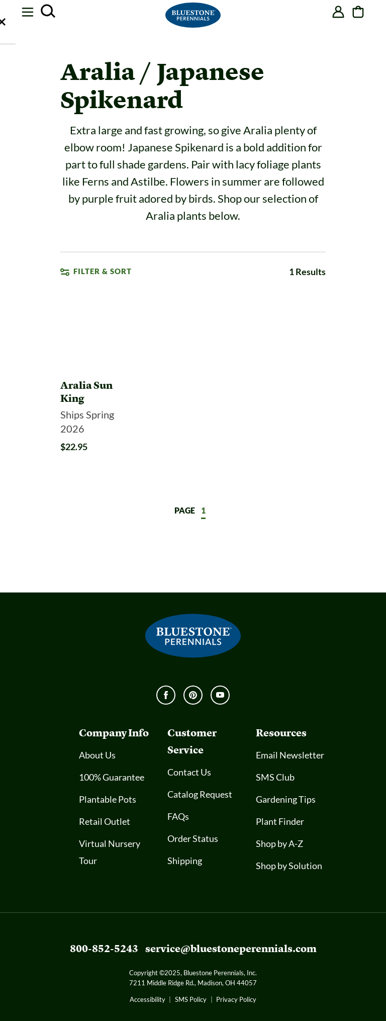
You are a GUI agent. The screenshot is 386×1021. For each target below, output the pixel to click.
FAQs (178, 816)
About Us (97, 755)
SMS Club (275, 777)
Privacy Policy (236, 999)
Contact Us (189, 772)
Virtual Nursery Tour (109, 852)
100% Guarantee (111, 777)
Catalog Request (199, 794)
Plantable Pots (107, 799)
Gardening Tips (286, 799)
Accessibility (147, 999)
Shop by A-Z (279, 843)
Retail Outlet (104, 821)
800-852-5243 (104, 949)
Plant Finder (280, 821)
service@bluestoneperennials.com (231, 949)
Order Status (192, 838)
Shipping (184, 861)
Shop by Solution (289, 866)
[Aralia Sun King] (98, 417)
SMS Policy (191, 999)
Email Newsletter (290, 755)
